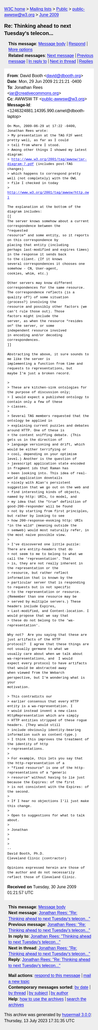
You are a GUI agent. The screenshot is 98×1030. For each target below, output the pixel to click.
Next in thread (63, 61)
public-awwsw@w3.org (63, 99)
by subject (38, 993)
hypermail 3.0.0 (76, 1014)
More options (20, 49)
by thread (17, 993)
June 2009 (49, 15)
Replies (86, 61)
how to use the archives (42, 999)
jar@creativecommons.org (34, 93)
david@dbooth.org (64, 75)
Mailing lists (40, 9)
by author (59, 993)
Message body (52, 44)
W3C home (14, 9)
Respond (77, 44)
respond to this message (57, 975)
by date (81, 987)
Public (62, 9)
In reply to (37, 61)
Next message (60, 55)
